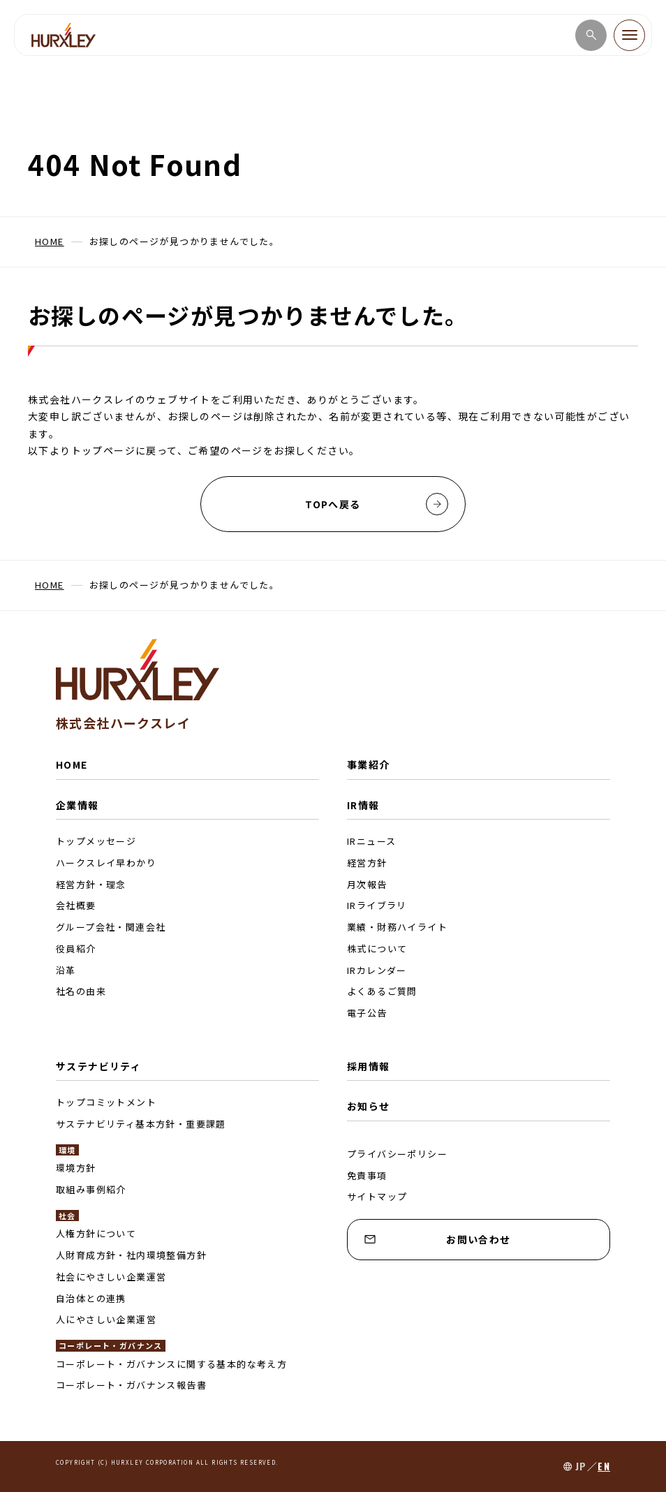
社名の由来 (81, 991)
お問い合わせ (437, 1239)
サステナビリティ (98, 1066)
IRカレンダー (377, 970)
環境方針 (76, 1167)
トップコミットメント (106, 1102)
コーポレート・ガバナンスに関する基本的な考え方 (171, 1364)
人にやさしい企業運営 (106, 1319)
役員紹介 (76, 948)
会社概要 (76, 905)
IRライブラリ (377, 905)
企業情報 (77, 805)
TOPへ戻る (376, 504)
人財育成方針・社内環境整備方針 (131, 1255)
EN (604, 1465)
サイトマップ (377, 1196)
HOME (72, 764)
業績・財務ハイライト (397, 926)
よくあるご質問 (382, 991)
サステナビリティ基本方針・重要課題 (141, 1123)
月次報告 (367, 884)
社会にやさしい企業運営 (111, 1276)
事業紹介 (368, 764)
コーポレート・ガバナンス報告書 (131, 1384)
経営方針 (367, 862)
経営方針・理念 (91, 884)
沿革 (66, 970)
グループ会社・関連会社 (110, 926)
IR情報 (363, 805)
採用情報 (368, 1066)
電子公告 (367, 1012)
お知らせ (368, 1106)
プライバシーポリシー (397, 1153)
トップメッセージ (96, 841)
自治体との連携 (91, 1298)
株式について (377, 948)
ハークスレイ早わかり (106, 862)
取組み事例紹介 (91, 1189)
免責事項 (367, 1175)
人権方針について (96, 1233)
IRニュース (371, 841)
